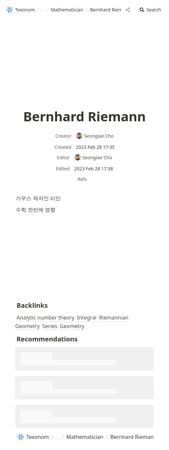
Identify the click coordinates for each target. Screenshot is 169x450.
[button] (150, 10)
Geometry (72, 326)
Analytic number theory (45, 317)
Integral (86, 317)
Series (49, 326)
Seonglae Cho (94, 136)
